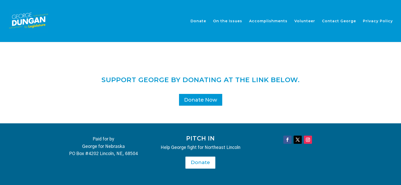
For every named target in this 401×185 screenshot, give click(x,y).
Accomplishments (268, 21)
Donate (198, 21)
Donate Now (200, 100)
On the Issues (227, 21)
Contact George (339, 21)
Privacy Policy (378, 21)
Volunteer (304, 21)
